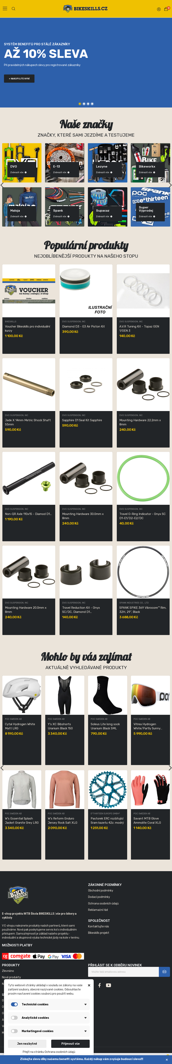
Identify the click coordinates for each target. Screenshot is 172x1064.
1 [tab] (80, 104)
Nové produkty (11, 977)
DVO (37, 166)
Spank (82, 210)
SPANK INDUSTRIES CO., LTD (134, 603)
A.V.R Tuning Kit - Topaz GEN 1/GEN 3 (139, 328)
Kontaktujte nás (98, 926)
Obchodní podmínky (100, 890)
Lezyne (125, 166)
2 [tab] (84, 104)
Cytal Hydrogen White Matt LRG (106, 726)
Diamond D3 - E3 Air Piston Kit (83, 326)
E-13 (80, 166)
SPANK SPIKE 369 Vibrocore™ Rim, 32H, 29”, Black (142, 610)
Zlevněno (8, 971)
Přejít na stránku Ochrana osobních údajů (49, 1052)
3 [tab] (88, 104)
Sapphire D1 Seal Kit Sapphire (82, 420)
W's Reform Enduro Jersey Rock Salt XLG (148, 820)
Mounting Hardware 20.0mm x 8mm (25, 610)
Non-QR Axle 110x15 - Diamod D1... (28, 514)
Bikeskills (10, 322)
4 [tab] (92, 104)
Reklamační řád (98, 910)
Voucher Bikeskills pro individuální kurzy (27, 328)
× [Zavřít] (167, 1059)
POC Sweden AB (13, 719)
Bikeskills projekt (98, 933)
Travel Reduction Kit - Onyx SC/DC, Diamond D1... (81, 610)
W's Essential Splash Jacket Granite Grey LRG (107, 820)
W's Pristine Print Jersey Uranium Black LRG (64, 820)
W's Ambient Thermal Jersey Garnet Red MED (21, 726)
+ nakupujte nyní (19, 78)
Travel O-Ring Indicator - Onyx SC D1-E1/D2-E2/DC (142, 516)
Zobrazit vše (42, 172)
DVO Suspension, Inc (73, 322)
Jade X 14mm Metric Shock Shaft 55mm (28, 422)
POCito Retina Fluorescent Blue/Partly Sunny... (21, 821)
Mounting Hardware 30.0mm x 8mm (83, 516)
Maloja (39, 210)
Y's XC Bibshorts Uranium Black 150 (146, 726)
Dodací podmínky (99, 897)
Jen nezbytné (27, 1043)
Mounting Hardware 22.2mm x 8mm (140, 422)
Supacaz (126, 210)
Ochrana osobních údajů (103, 903)
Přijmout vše (70, 1043)
